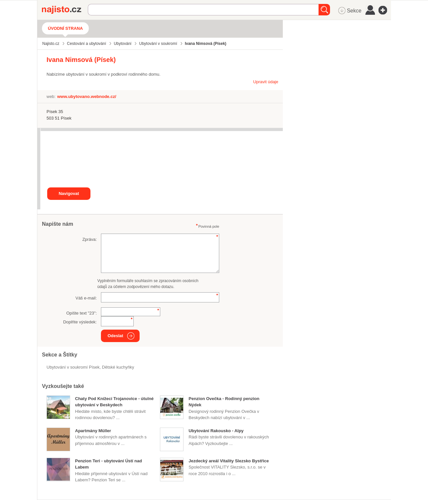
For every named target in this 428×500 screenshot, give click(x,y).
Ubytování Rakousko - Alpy (215, 430)
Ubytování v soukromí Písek (73, 367)
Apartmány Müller (93, 430)
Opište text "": (81, 313)
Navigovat (69, 193)
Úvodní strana (65, 28)
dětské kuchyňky (118, 367)
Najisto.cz (65, 10)
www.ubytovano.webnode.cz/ (86, 96)
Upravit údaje (265, 81)
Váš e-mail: (86, 298)
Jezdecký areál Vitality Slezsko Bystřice (228, 460)
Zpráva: (89, 239)
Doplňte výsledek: (80, 321)
